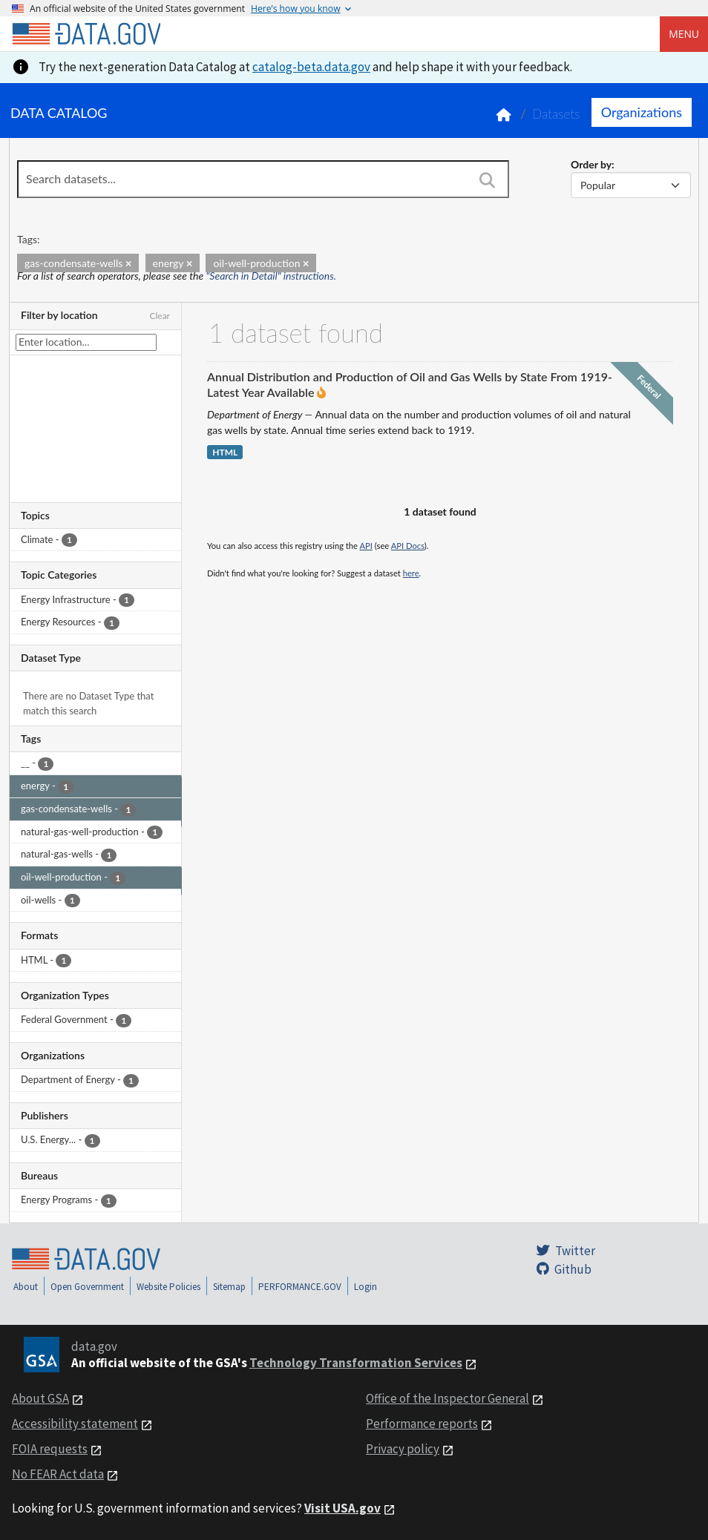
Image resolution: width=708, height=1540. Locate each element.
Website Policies (168, 1286)
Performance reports (422, 1423)
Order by (591, 164)
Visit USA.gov (342, 1508)
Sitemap (229, 1286)
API (366, 545)
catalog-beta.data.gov (311, 67)
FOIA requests (50, 1449)
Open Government (87, 1286)
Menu (684, 34)
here (411, 573)
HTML (224, 452)
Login (365, 1286)
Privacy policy (402, 1449)
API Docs (408, 545)
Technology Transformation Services (355, 1363)
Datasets (556, 114)
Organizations (641, 112)
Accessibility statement (75, 1423)
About (25, 1286)
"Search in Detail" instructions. (271, 275)
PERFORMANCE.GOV (299, 1286)
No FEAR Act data (58, 1474)
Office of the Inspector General (447, 1398)
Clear (159, 315)
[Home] (86, 34)
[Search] (487, 180)
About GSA (40, 1398)
